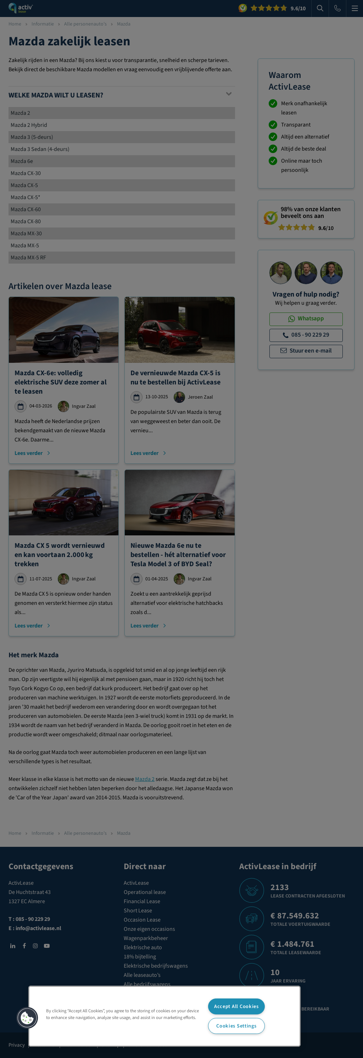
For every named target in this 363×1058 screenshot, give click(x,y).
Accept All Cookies (236, 1006)
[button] (27, 1018)
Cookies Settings (236, 1026)
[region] (164, 1016)
